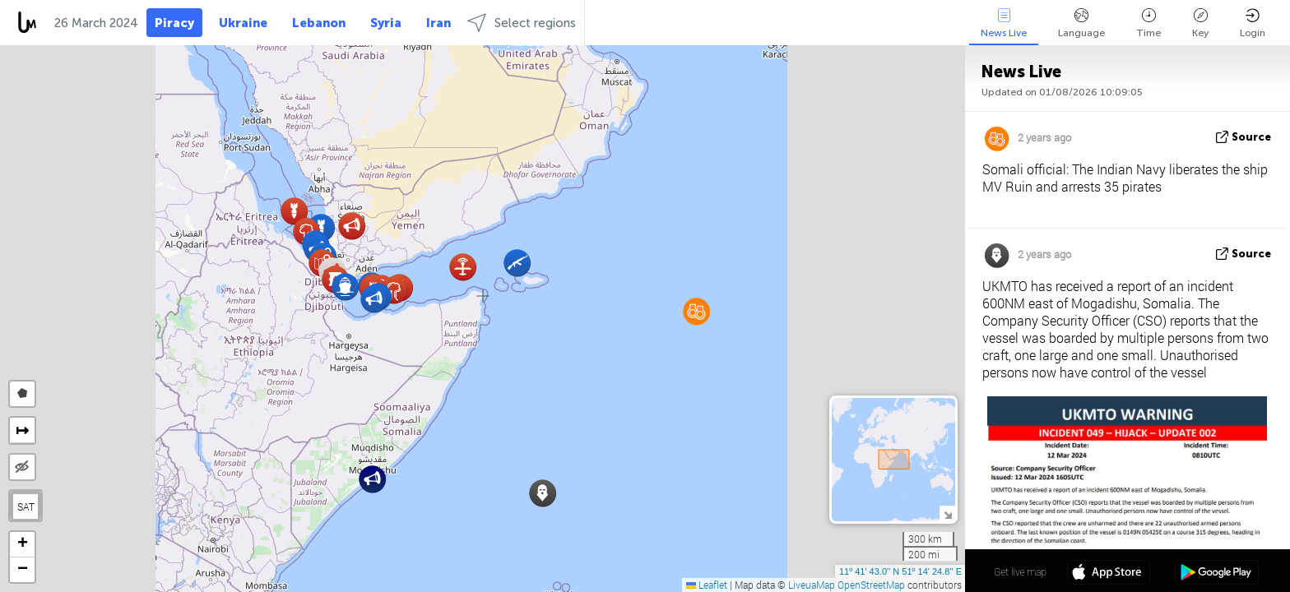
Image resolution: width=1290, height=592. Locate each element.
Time (1148, 23)
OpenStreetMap (871, 584)
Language (1081, 23)
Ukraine (243, 23)
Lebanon (319, 23)
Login (1252, 23)
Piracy (174, 23)
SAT (26, 506)
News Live (1004, 23)
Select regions (521, 22)
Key (1200, 23)
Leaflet (706, 584)
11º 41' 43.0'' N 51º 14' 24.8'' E (900, 571)
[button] (374, 299)
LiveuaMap (811, 584)
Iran (438, 23)
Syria (385, 23)
